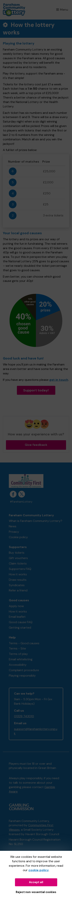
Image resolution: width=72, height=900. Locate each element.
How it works (18, 574)
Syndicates (17, 585)
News (12, 526)
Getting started (20, 627)
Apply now (16, 606)
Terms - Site (17, 648)
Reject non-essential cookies (36, 892)
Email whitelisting (20, 659)
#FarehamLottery (21, 501)
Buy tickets (16, 553)
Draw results (17, 580)
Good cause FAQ (20, 622)
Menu (62, 10)
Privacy (14, 532)
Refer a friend (18, 590)
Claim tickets (18, 563)
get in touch (58, 380)
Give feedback (36, 445)
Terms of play (18, 654)
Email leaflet (17, 617)
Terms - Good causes (24, 643)
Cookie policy (18, 537)
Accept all (36, 882)
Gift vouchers (18, 558)
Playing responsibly (22, 675)
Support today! (36, 390)
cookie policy (38, 870)
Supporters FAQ (20, 569)
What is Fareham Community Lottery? (35, 521)
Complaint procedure (24, 670)
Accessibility (17, 665)
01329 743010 (24, 716)
